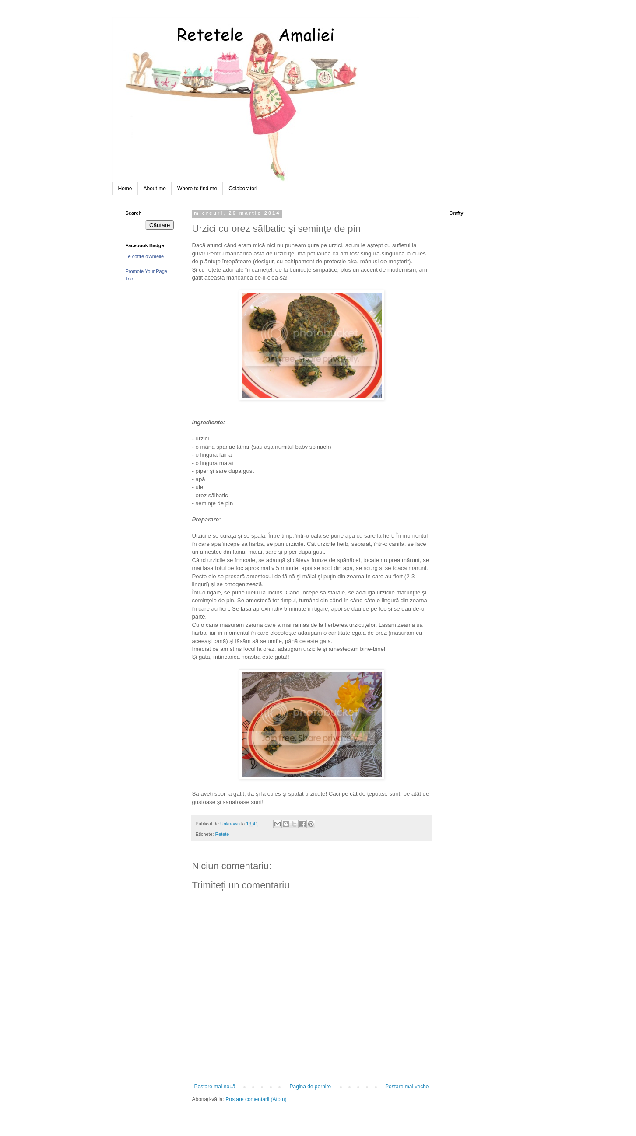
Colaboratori (242, 188)
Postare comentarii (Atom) (255, 1099)
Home (125, 188)
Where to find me (197, 188)
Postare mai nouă (214, 1087)
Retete (222, 834)
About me (155, 188)
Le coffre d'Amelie (145, 256)
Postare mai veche (407, 1087)
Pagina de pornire (310, 1087)
